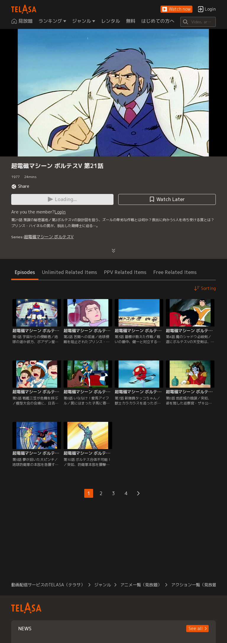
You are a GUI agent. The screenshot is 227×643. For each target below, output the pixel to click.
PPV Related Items (125, 272)
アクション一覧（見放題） (196, 584)
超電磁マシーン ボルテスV (49, 236)
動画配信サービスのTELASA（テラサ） (48, 584)
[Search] (197, 22)
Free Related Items (175, 272)
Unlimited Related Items (69, 272)
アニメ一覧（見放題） (141, 584)
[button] (176, 9)
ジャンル (102, 584)
